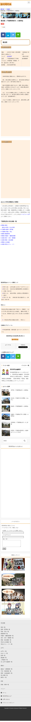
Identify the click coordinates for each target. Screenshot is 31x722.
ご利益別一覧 (4, 661)
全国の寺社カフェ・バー (8, 244)
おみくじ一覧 (4, 654)
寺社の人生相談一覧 (6, 643)
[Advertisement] (15, 120)
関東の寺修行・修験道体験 (8, 235)
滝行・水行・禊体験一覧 (7, 639)
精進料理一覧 (4, 635)
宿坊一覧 (3, 628)
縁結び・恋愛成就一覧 (6, 670)
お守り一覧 (4, 652)
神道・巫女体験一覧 (6, 641)
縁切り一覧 (4, 678)
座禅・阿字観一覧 (5, 630)
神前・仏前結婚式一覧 (6, 674)
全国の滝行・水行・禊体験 (8, 238)
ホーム (4, 694)
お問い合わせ (6, 700)
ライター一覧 (25, 365)
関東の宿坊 (4, 225)
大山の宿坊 (12, 227)
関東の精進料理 (6, 233)
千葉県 (8, 9)
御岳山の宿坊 (5, 227)
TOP (2, 9)
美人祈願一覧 (4, 676)
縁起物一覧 (4, 659)
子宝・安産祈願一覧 (6, 672)
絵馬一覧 (3, 656)
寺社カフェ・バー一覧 (6, 645)
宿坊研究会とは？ (7, 697)
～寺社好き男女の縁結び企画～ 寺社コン (14, 320)
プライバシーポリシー (8, 704)
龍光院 (9, 56)
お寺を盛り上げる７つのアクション (19, 287)
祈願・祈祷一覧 (5, 685)
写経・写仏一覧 (5, 632)
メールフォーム (25, 214)
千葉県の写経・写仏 (7, 231)
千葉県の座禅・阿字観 (7, 229)
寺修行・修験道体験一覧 (7, 637)
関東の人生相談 (6, 242)
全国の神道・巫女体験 (7, 240)
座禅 (4, 27)
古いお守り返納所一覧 (6, 663)
